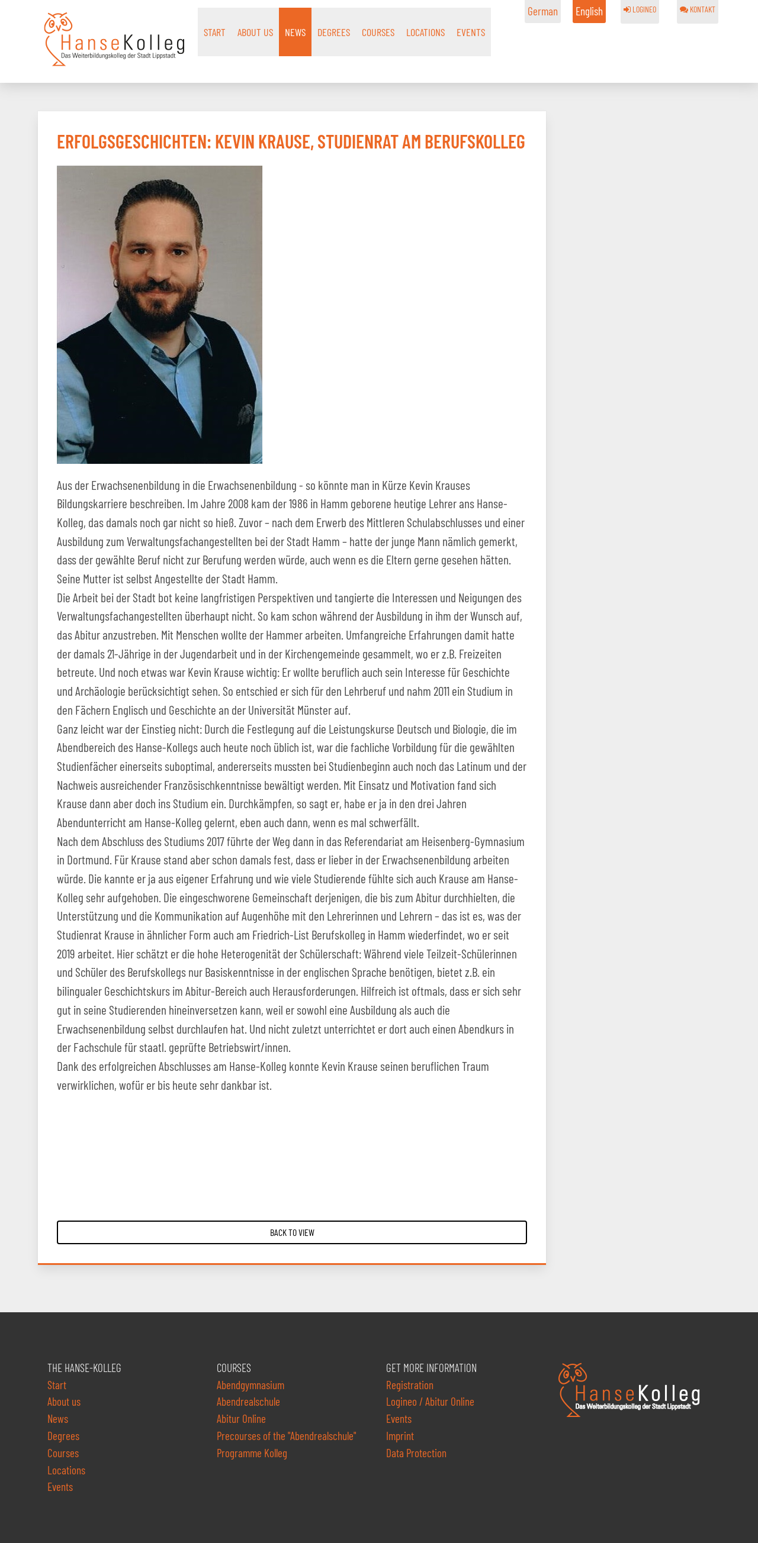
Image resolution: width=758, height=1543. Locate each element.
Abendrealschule (248, 1401)
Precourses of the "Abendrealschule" (286, 1435)
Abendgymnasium (250, 1385)
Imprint (400, 1435)
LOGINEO (640, 9)
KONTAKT (697, 9)
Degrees (333, 31)
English (589, 11)
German (543, 11)
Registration (409, 1385)
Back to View (292, 1232)
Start (215, 31)
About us (255, 31)
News (295, 31)
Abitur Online (241, 1418)
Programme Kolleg (252, 1453)
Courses (378, 31)
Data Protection (416, 1453)
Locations (425, 31)
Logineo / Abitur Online (430, 1401)
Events (471, 31)
